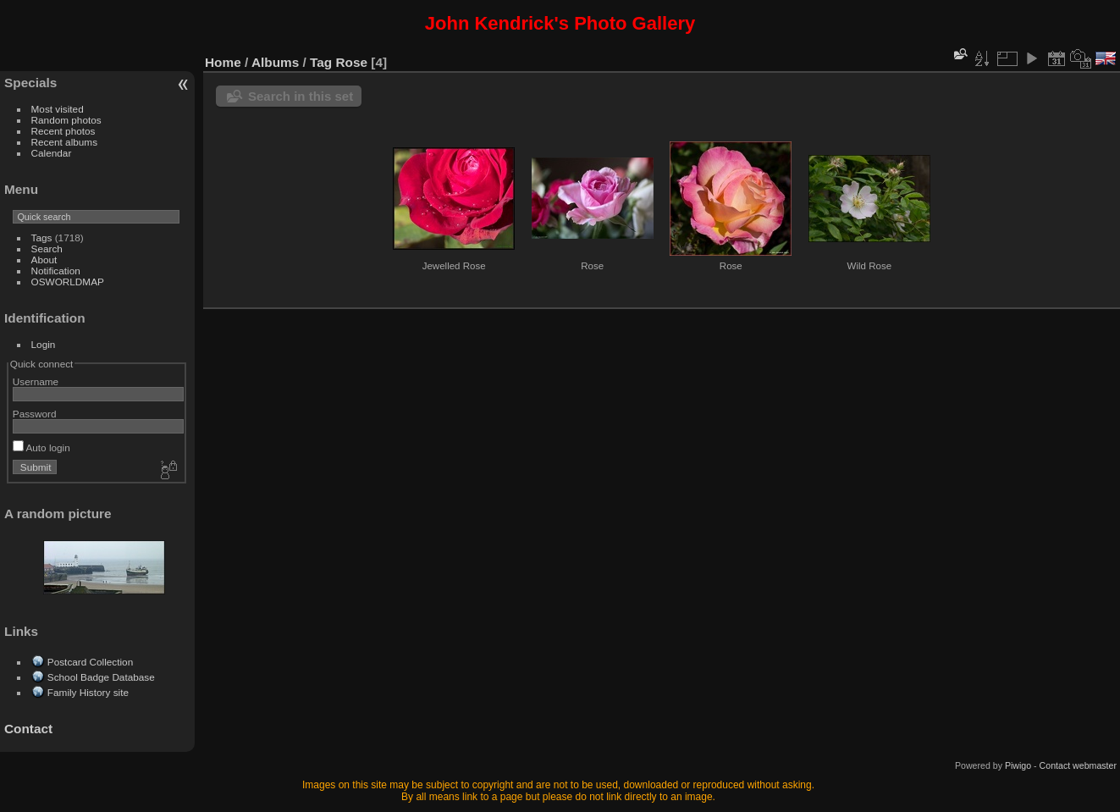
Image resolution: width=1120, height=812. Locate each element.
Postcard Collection (90, 661)
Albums (275, 62)
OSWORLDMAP (67, 281)
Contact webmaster (1078, 765)
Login (43, 344)
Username (35, 381)
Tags (41, 237)
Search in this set (300, 96)
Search (47, 248)
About (44, 259)
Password (35, 413)
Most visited (57, 108)
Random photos (66, 119)
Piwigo (1018, 765)
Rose (352, 62)
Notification (55, 270)
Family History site (88, 692)
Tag (321, 62)
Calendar (51, 152)
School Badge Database (101, 676)
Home (223, 62)
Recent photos (63, 130)
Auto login (41, 447)
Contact (28, 728)
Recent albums (64, 141)
